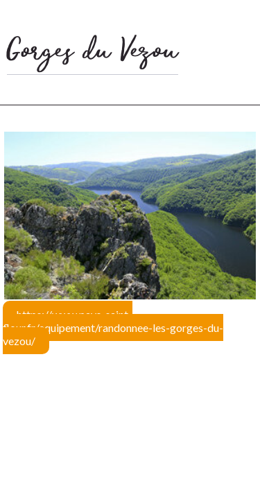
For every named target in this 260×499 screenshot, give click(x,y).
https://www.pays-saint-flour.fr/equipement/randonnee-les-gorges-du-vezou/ (113, 327)
